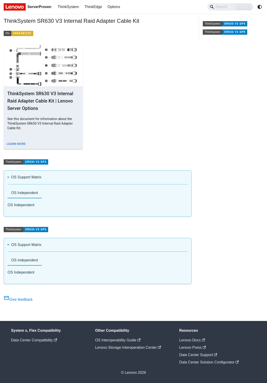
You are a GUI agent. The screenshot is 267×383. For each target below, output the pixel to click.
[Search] (230, 7)
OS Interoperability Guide (118, 340)
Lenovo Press (192, 347)
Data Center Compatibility (34, 340)
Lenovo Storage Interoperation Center (128, 347)
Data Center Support (198, 355)
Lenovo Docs (192, 340)
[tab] (25, 193)
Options (114, 7)
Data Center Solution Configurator (209, 362)
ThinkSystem (68, 7)
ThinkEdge (93, 7)
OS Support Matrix (26, 177)
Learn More (16, 144)
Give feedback (18, 299)
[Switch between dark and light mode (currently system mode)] (259, 7)
